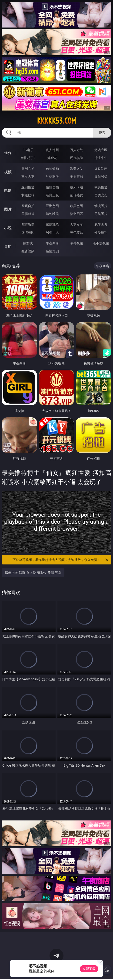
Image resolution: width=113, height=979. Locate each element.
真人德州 (52, 150)
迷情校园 (27, 232)
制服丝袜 (27, 195)
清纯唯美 (52, 213)
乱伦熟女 (76, 195)
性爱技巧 (100, 232)
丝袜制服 (52, 176)
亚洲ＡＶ (27, 168)
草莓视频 (76, 243)
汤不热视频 (101, 243)
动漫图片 (100, 206)
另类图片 (100, 213)
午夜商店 (52, 243)
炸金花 (52, 158)
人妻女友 (76, 224)
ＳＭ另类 (100, 176)
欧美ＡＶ (76, 168)
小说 (8, 227)
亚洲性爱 (27, 187)
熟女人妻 (27, 176)
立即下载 (89, 968)
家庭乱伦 (52, 224)
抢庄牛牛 (100, 158)
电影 (8, 190)
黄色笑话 (76, 232)
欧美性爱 (100, 187)
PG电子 (28, 150)
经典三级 (52, 195)
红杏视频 (27, 251)
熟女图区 (76, 213)
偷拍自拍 (52, 187)
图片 (8, 209)
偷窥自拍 (27, 206)
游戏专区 (100, 150)
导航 (8, 246)
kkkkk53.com (56, 120)
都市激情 (27, 224)
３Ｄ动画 (100, 168)
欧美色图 (76, 206)
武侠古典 (100, 224)
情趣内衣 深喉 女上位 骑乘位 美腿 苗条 (33, 572)
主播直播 (76, 176)
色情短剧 (52, 251)
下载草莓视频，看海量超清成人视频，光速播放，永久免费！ (61, 560)
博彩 (8, 153)
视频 (8, 171)
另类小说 (52, 232)
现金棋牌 (76, 158)
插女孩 (28, 243)
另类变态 (100, 195)
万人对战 (76, 150)
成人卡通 (76, 187)
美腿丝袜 (27, 213)
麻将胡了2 (27, 158)
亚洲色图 (52, 206)
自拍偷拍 (52, 168)
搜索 (102, 132)
